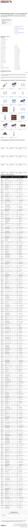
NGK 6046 (2, 67)
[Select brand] (14, 515)
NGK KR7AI (15, 46)
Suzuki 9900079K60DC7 (17, 68)
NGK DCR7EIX (16, 32)
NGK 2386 (2, 65)
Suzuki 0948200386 (16, 54)
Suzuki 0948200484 (16, 59)
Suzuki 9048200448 (16, 64)
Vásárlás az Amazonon (6, 67)
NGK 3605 (2, 66)
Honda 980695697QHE (3, 47)
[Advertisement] (14, 8)
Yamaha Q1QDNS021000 (17, 69)
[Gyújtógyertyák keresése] (13, 72)
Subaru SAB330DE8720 (17, 51)
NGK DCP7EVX (16, 27)
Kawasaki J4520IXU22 (3, 48)
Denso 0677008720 (3, 43)
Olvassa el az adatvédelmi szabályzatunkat (23, 526)
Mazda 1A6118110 (3, 52)
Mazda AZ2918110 (3, 57)
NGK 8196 (15, 26)
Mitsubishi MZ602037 (3, 61)
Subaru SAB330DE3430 (17, 50)
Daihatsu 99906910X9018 (4, 39)
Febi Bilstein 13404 (3, 44)
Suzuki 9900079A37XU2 (17, 65)
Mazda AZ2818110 (3, 56)
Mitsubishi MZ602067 (3, 62)
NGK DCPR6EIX (16, 28)
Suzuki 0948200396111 (17, 56)
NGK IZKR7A (15, 45)
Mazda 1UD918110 (3, 53)
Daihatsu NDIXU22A (3, 42)
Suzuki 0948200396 (16, 55)
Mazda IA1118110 (3, 58)
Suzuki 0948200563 (16, 63)
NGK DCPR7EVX (16, 31)
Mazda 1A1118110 (3, 51)
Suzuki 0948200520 (16, 60)
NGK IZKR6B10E (16, 33)
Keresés (26, 72)
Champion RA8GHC (3, 38)
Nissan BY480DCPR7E (17, 49)
